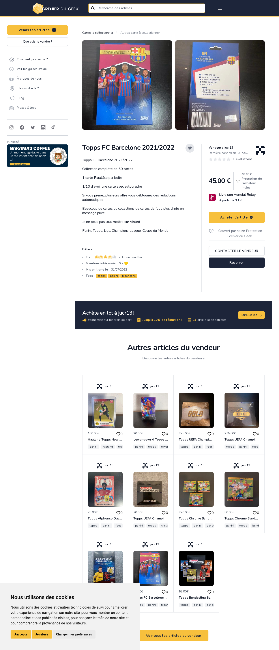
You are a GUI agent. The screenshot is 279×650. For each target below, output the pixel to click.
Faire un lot (251, 315)
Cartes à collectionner (97, 33)
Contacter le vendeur (236, 250)
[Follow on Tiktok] (53, 127)
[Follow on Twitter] (32, 127)
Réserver (236, 262)
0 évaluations (242, 159)
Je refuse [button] (41, 634)
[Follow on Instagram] (11, 127)
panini (114, 276)
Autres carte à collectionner (140, 33)
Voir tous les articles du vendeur (173, 635)
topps (102, 276)
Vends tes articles (38, 30)
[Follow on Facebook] (22, 127)
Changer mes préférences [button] (74, 634)
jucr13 (228, 148)
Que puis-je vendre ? (37, 41)
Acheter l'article (236, 217)
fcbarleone (128, 276)
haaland (108, 446)
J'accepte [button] (20, 634)
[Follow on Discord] (43, 127)
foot (209, 446)
